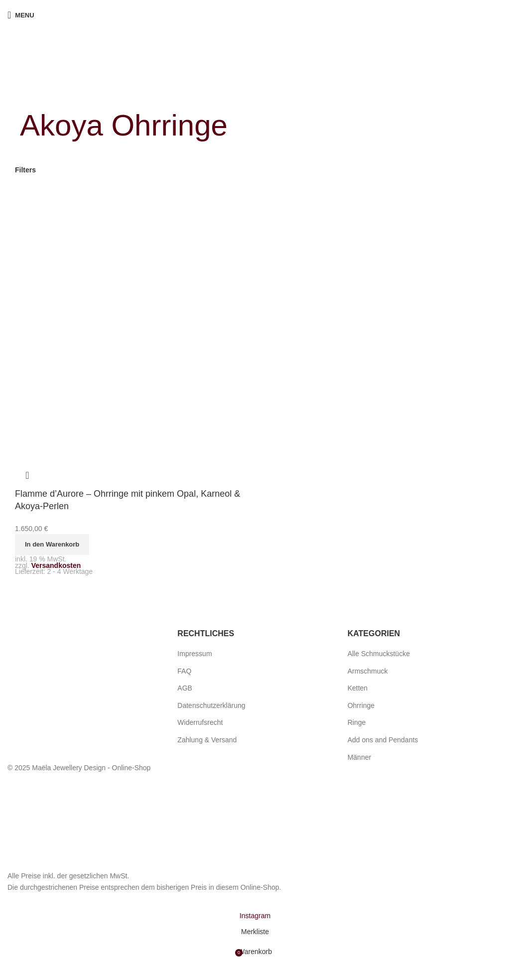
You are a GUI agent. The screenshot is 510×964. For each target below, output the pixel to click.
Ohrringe (361, 705)
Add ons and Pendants (383, 740)
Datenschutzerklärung (211, 705)
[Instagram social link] (255, 916)
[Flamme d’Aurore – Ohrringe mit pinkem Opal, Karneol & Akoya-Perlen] (122, 307)
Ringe (357, 722)
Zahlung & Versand (207, 740)
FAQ (184, 671)
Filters (25, 169)
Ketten (358, 688)
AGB (184, 688)
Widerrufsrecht (200, 722)
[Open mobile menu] (20, 15)
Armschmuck (368, 671)
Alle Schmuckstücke (379, 654)
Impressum (194, 654)
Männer (359, 757)
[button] (52, 544)
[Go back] (32, 92)
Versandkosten (56, 565)
